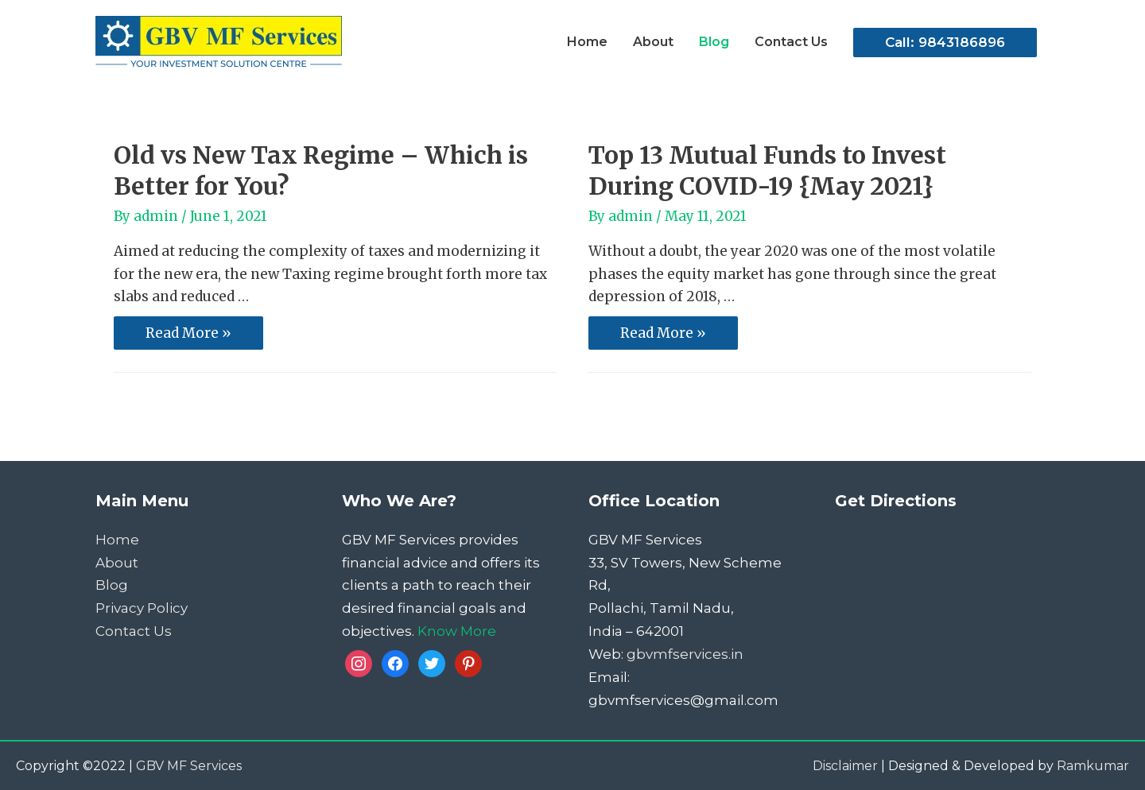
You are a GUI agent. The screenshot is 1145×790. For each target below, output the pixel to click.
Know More (456, 631)
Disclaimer (845, 765)
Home (117, 540)
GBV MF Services (189, 765)
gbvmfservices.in (685, 654)
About (116, 563)
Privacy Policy (141, 608)
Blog (111, 585)
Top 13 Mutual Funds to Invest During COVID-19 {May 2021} (767, 170)
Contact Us (133, 631)
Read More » (188, 334)
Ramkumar (1093, 765)
